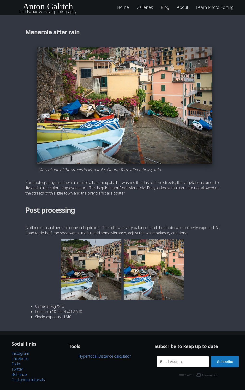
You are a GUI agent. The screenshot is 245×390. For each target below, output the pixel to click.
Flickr (16, 363)
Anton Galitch (48, 6)
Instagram (20, 353)
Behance (19, 374)
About (182, 7)
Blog (165, 7)
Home (123, 7)
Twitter (17, 369)
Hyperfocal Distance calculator (104, 356)
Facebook (20, 358)
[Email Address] (183, 361)
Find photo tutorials (28, 379)
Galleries (145, 7)
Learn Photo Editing (214, 7)
